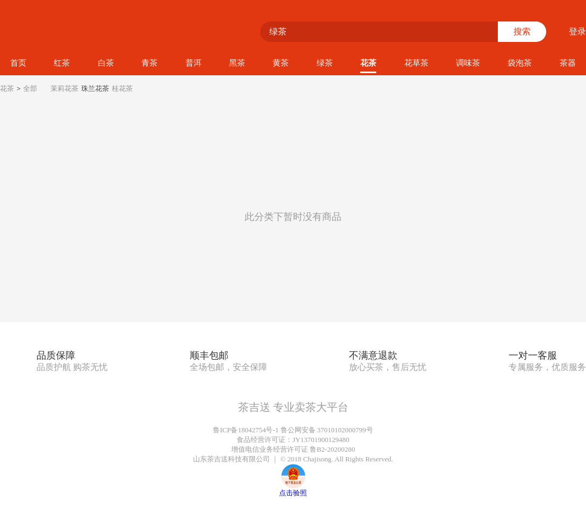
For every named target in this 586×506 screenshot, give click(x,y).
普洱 (193, 63)
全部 (30, 88)
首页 (18, 63)
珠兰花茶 (95, 88)
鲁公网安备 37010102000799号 (327, 430)
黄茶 (281, 63)
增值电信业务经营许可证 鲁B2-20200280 (293, 449)
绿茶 (325, 63)
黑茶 (237, 63)
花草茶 (416, 63)
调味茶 (468, 63)
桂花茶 (122, 88)
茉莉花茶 (64, 88)
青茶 (149, 63)
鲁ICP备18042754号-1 (245, 430)
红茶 (62, 63)
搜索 (522, 31)
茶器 (568, 63)
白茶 (106, 63)
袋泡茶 (520, 63)
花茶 (368, 63)
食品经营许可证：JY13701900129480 (293, 440)
